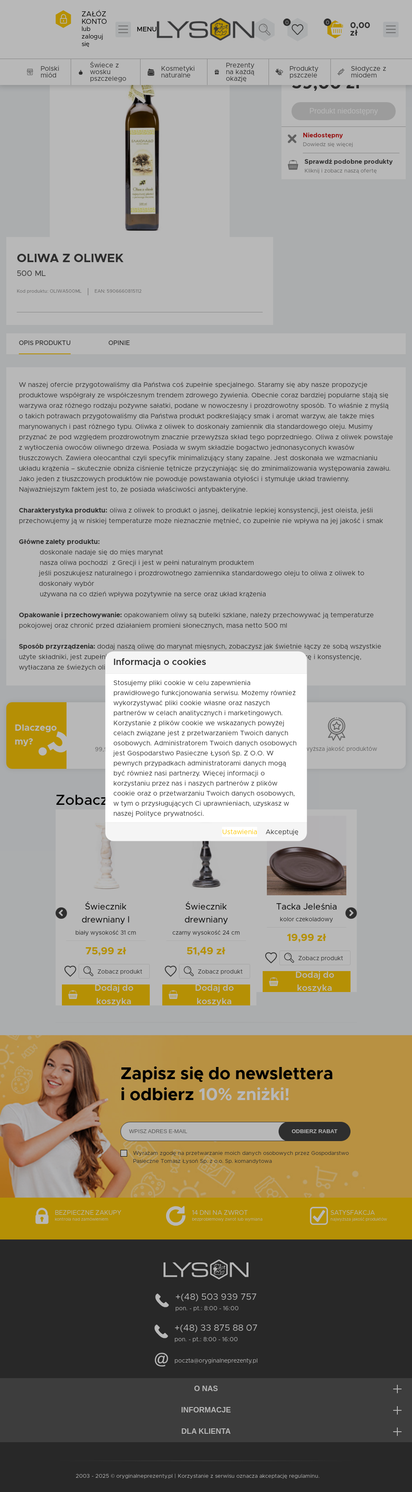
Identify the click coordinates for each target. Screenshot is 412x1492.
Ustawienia (239, 831)
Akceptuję (282, 831)
